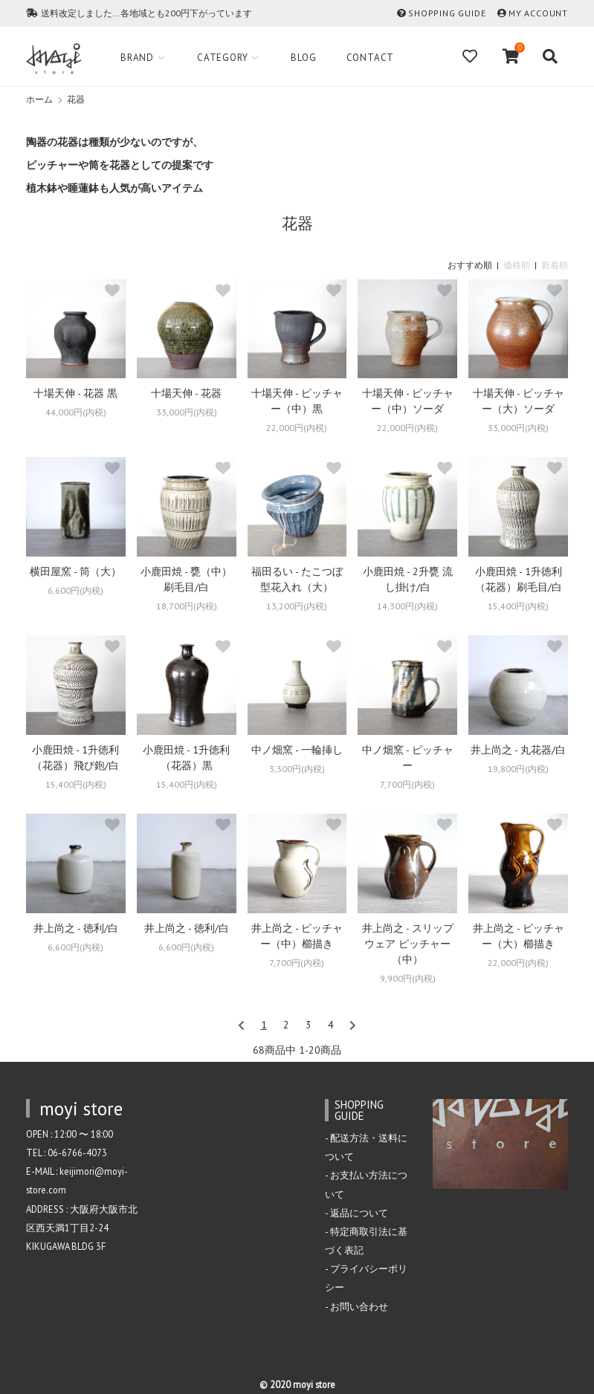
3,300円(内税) (297, 768)
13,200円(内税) (296, 606)
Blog (303, 57)
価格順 (516, 264)
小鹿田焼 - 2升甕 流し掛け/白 (408, 579)
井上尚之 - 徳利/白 (75, 928)
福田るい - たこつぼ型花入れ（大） (297, 579)
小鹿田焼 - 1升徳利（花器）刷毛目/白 (518, 579)
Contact (370, 57)
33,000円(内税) (186, 412)
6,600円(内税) (75, 590)
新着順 (554, 264)
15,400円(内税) (518, 606)
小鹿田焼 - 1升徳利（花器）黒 (186, 757)
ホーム (39, 99)
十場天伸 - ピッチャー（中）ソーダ (407, 400)
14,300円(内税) (407, 606)
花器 (76, 99)
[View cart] (511, 56)
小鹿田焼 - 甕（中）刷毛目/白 (186, 579)
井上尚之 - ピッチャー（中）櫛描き (297, 935)
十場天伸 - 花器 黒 (75, 393)
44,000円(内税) (75, 412)
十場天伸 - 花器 (186, 393)
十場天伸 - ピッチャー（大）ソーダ (518, 400)
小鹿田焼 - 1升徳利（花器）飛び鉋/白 (75, 757)
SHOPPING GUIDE (446, 13)
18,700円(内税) (186, 606)
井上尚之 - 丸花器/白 (518, 749)
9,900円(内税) (408, 978)
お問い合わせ (359, 1306)
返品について (359, 1213)
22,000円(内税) (296, 427)
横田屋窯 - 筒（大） (75, 571)
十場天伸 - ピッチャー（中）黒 (297, 400)
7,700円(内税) (407, 784)
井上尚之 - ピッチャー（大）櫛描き (518, 935)
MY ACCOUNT (538, 13)
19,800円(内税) (518, 768)
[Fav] (471, 56)
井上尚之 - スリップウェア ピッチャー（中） (407, 943)
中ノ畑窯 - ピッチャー (407, 757)
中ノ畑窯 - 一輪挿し (297, 749)
